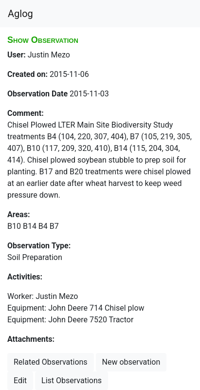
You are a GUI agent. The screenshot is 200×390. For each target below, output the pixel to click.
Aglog (20, 13)
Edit (20, 380)
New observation (131, 362)
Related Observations (51, 362)
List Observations (71, 380)
